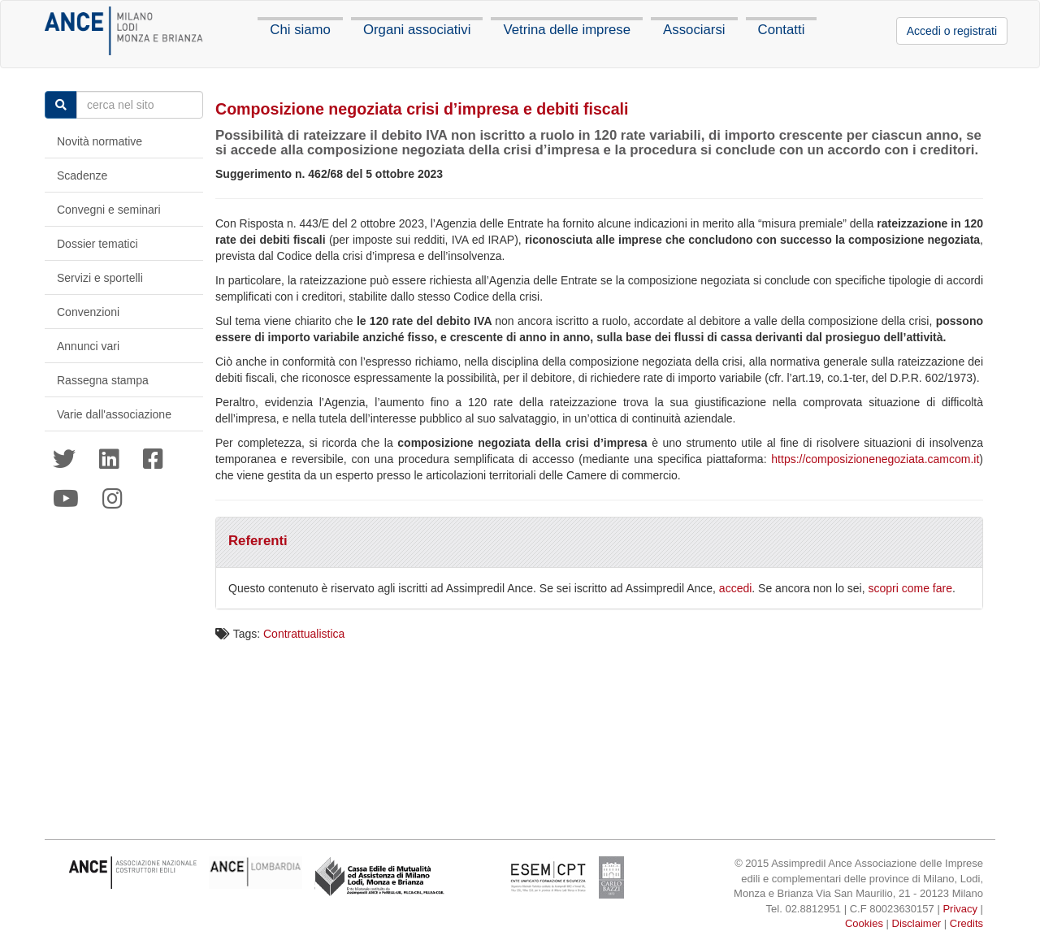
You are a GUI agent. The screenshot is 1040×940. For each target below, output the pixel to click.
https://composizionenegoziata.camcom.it (875, 459)
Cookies (864, 923)
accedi (735, 588)
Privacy (959, 909)
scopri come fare (910, 588)
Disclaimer (917, 923)
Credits (966, 923)
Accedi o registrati (952, 30)
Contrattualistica (303, 633)
